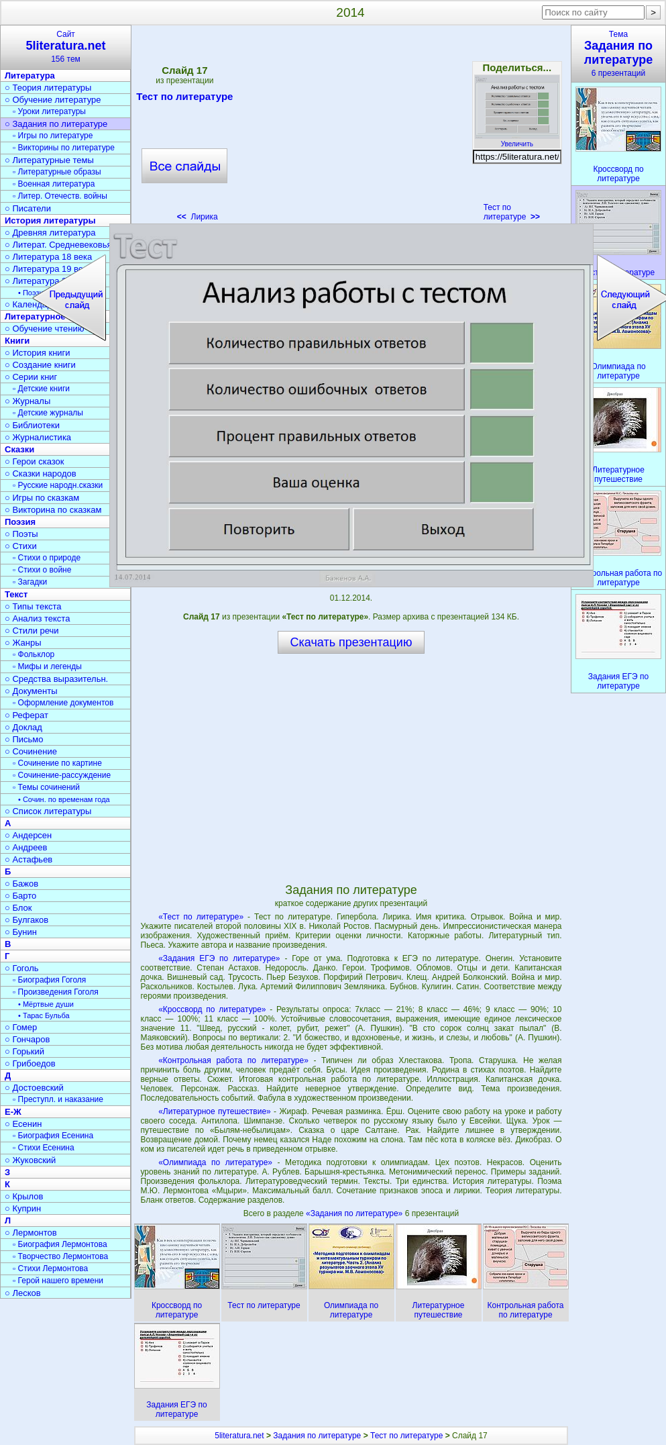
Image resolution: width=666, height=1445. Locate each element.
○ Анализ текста (37, 618)
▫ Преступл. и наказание (58, 1099)
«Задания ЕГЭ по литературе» (219, 958)
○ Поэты (21, 534)
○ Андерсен (28, 835)
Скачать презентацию (351, 642)
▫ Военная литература (54, 184)
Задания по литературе (317, 1435)
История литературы (50, 220)
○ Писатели (28, 208)
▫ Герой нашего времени (58, 1280)
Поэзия (20, 522)
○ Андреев (26, 847)
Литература (30, 75)
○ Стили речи (32, 631)
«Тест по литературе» (200, 916)
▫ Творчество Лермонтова (60, 1256)
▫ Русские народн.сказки (58, 485)
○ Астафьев (28, 859)
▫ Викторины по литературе (64, 147)
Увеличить (517, 140)
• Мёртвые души (46, 1004)
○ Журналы (27, 401)
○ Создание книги (40, 365)
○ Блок (18, 908)
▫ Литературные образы (57, 172)
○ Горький (24, 1051)
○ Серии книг (31, 377)
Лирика (197, 216)
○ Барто (20, 896)
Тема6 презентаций (618, 54)
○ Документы (31, 691)
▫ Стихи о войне (42, 570)
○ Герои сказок (34, 461)
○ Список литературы (48, 811)
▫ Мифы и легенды (47, 666)
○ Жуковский (30, 1160)
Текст (16, 594)
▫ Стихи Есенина (43, 1147)
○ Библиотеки (32, 425)
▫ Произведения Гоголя (56, 992)
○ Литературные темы (49, 160)
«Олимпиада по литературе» (215, 1162)
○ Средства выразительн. (56, 679)
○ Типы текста (33, 606)
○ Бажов (21, 884)
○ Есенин (23, 1124)
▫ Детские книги (41, 388)
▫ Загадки (30, 582)
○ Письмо (24, 739)
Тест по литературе (184, 99)
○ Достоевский (34, 1088)
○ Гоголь (22, 968)
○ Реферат (26, 715)
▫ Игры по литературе (53, 135)
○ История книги (37, 353)
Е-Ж (13, 1112)
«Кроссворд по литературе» (212, 1009)
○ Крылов (24, 1196)
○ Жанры (23, 643)
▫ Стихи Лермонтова (50, 1268)
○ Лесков (23, 1293)
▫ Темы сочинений (46, 787)
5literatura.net (239, 1435)
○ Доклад (23, 727)
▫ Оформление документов (63, 702)
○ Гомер (21, 1027)
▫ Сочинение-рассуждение (62, 775)
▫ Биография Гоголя (49, 980)
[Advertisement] (350, 127)
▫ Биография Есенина (53, 1135)
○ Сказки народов (40, 473)
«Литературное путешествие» (214, 1111)
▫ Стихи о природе (46, 557)
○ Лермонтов (31, 1233)
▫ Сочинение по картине (57, 763)
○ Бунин (21, 932)
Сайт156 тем (66, 47)
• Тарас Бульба (44, 1015)
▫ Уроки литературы (49, 111)
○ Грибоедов (30, 1063)
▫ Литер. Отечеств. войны (60, 196)
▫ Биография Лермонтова (60, 1244)
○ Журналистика (38, 437)
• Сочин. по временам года (64, 799)
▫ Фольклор (33, 654)
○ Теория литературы (48, 88)
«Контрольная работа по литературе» (233, 1060)
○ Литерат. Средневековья (58, 245)
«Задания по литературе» (355, 1213)
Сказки (19, 449)
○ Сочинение (31, 751)
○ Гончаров (27, 1039)
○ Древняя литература (50, 233)
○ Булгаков (26, 920)
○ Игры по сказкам (42, 498)
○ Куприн (23, 1208)
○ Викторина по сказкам (53, 510)
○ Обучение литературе (53, 100)
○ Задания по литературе (56, 124)
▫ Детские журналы (48, 412)
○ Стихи (21, 546)
